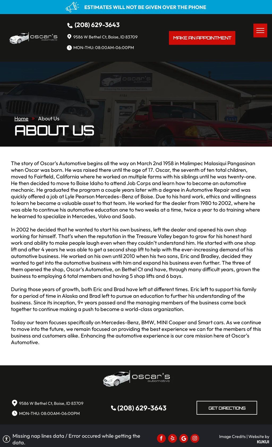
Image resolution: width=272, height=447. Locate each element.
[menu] (260, 30)
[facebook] (161, 439)
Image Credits (232, 436)
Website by (258, 436)
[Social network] (183, 439)
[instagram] (194, 439)
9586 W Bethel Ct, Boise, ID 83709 (105, 37)
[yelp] (172, 439)
